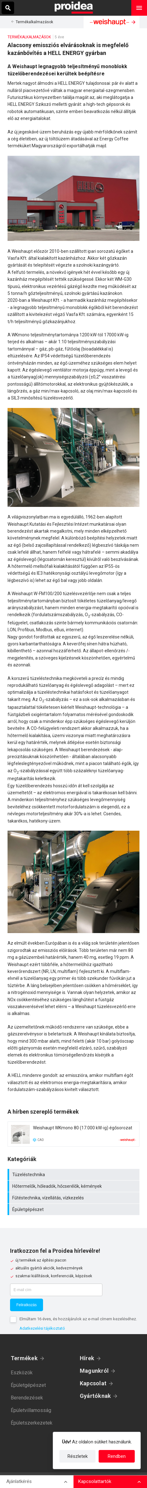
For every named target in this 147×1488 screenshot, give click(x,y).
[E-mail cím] (56, 1290)
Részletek (78, 1456)
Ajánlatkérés (19, 1481)
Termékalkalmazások (34, 22)
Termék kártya (73, 1134)
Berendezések (27, 1398)
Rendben (117, 1456)
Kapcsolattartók (94, 1481)
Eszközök (22, 1373)
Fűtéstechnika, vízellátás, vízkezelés (74, 1197)
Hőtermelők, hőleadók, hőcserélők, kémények (74, 1186)
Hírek (87, 1358)
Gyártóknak (95, 1396)
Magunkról (94, 1370)
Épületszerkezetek (31, 1423)
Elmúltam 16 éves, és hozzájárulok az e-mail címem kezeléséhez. (78, 1319)
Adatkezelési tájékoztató (42, 1328)
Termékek (24, 1358)
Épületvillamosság (31, 1410)
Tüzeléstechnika (74, 1174)
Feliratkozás (26, 1305)
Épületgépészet (74, 1209)
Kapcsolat (93, 1383)
